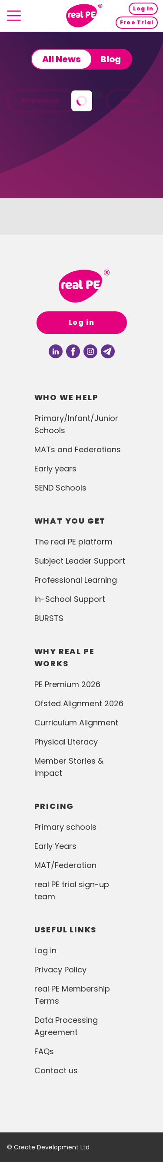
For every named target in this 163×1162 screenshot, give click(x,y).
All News (61, 59)
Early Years (55, 846)
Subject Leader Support (79, 560)
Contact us (56, 1070)
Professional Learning (75, 579)
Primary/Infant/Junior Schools (76, 424)
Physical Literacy (66, 741)
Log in (82, 322)
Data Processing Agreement (66, 1026)
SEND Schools (60, 487)
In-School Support (69, 599)
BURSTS (48, 618)
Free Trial (136, 22)
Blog (110, 59)
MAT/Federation (65, 865)
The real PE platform (73, 541)
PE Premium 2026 (67, 684)
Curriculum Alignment (76, 722)
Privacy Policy (60, 969)
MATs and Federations (77, 449)
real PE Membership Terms (72, 994)
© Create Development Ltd (48, 1147)
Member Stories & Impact (68, 766)
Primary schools (65, 826)
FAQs (44, 1051)
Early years (55, 468)
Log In (143, 8)
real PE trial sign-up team (71, 890)
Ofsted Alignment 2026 (78, 703)
